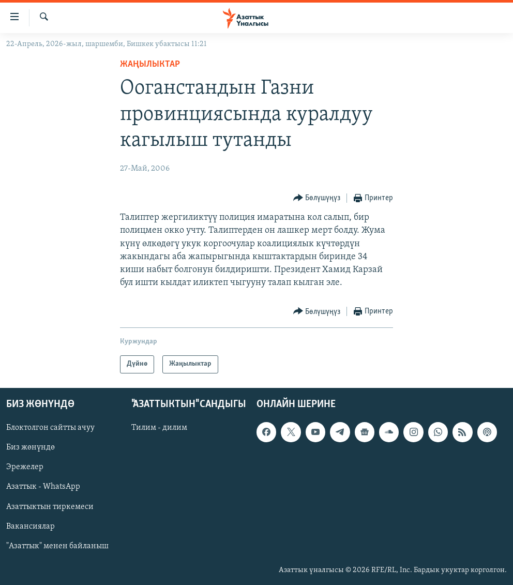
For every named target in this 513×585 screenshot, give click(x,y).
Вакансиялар (30, 526)
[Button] (317, 198)
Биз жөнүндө (30, 447)
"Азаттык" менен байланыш (57, 546)
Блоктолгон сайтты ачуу (50, 428)
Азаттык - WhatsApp (43, 487)
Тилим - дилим (159, 428)
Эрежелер (24, 467)
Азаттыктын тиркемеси (50, 506)
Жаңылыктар (150, 64)
